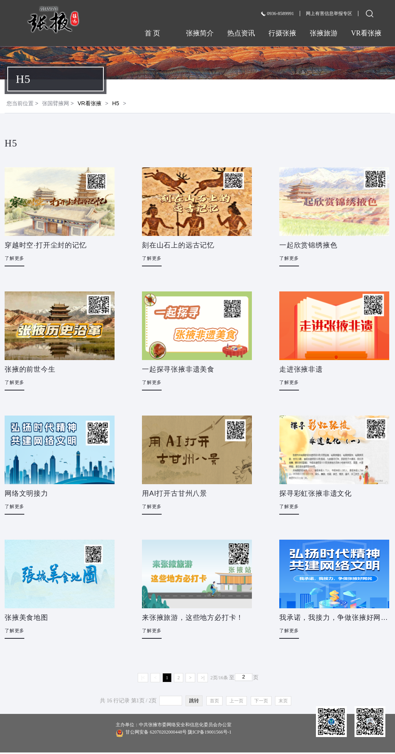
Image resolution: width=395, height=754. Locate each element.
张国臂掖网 (55, 103)
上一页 (236, 701)
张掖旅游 (324, 33)
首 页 (158, 33)
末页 (283, 701)
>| (202, 677)
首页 (214, 701)
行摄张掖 (282, 33)
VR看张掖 (366, 33)
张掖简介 (200, 33)
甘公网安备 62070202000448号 (173, 732)
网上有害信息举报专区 (329, 13)
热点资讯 (241, 33)
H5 (115, 103)
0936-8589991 (277, 13)
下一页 (261, 701)
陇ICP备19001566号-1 (209, 732)
